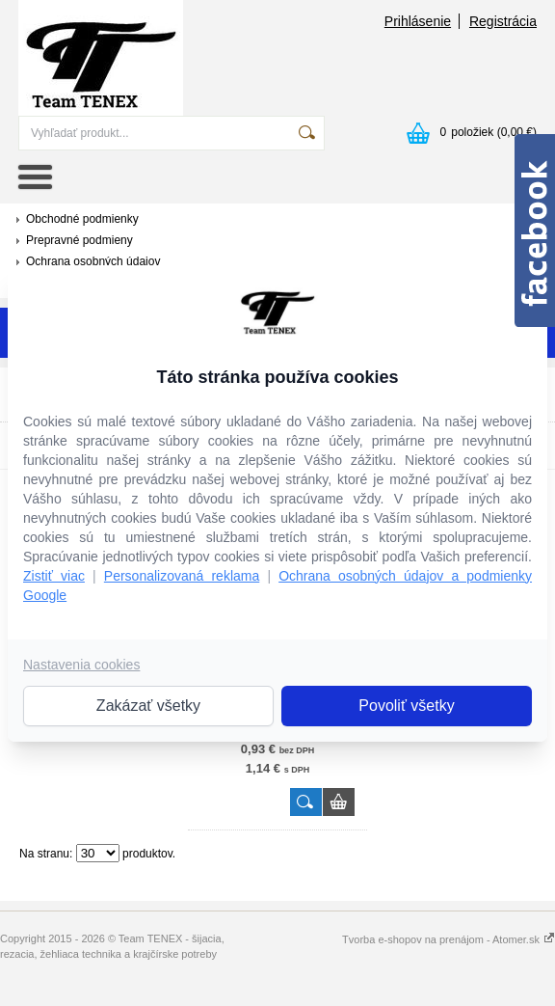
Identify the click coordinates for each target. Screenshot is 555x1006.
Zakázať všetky (148, 705)
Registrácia (503, 21)
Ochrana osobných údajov (93, 261)
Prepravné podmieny (79, 240)
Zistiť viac (54, 576)
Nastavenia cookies (81, 664)
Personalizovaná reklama (181, 576)
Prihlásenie (417, 21)
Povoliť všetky (406, 705)
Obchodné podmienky (82, 219)
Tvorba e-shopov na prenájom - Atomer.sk (448, 939)
